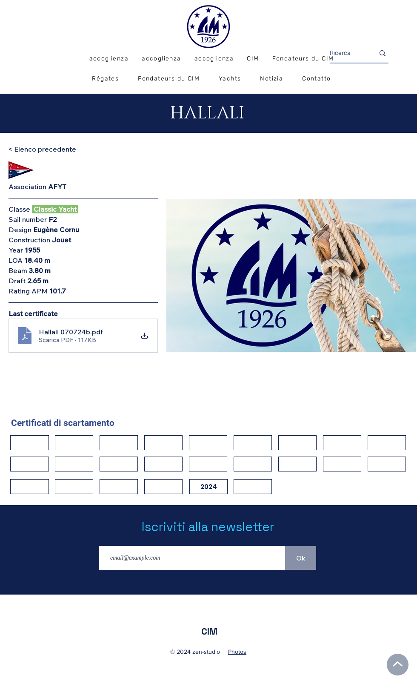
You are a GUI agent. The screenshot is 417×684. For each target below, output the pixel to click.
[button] (105, 79)
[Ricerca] (346, 53)
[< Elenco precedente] (42, 149)
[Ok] (300, 558)
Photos (237, 651)
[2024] (208, 486)
